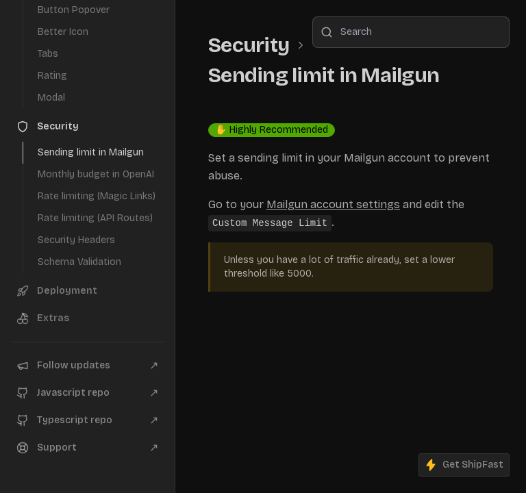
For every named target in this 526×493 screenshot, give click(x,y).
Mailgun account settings (333, 204)
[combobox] (411, 32)
